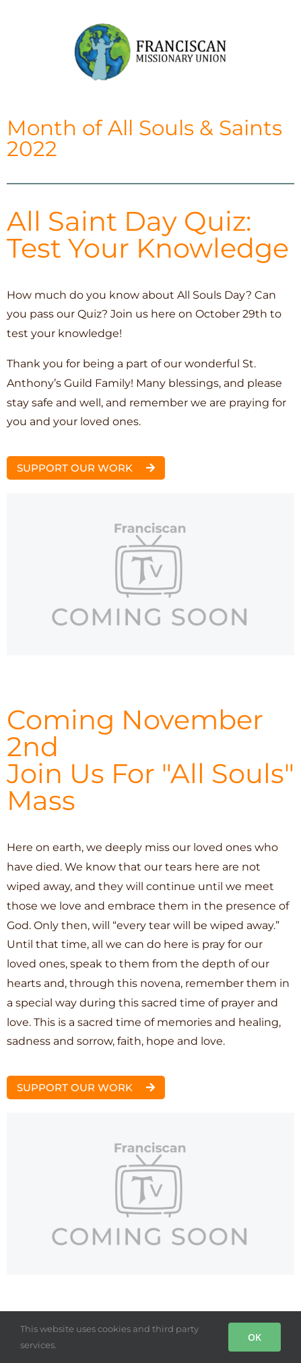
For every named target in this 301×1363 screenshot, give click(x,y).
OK (254, 1337)
